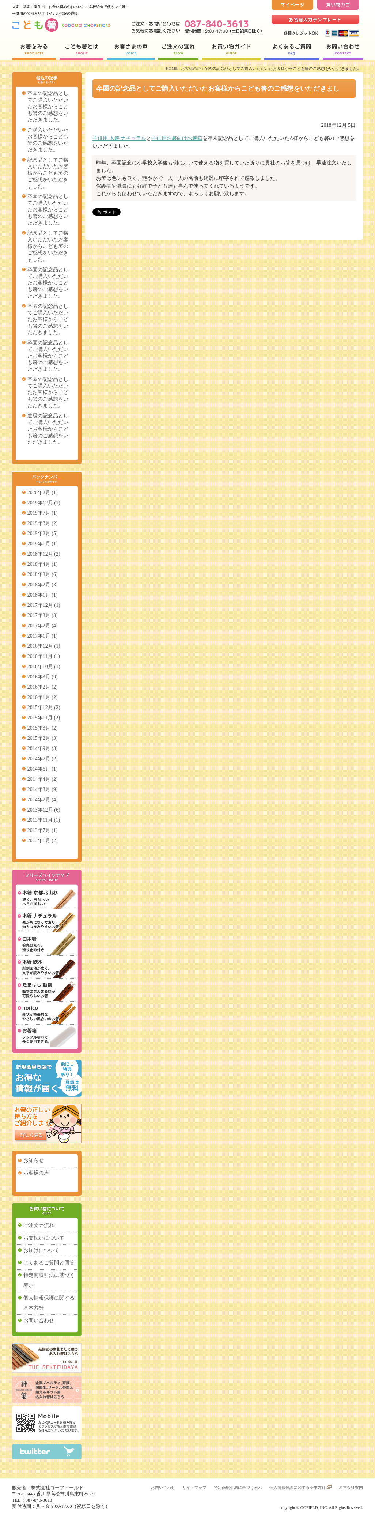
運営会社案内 (351, 1487)
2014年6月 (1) (42, 769)
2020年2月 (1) (42, 492)
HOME (172, 68)
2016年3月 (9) (42, 677)
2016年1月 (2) (42, 697)
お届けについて (41, 1250)
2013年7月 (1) (42, 830)
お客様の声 (191, 68)
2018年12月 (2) (43, 554)
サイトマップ (194, 1487)
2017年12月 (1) (43, 605)
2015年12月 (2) (43, 707)
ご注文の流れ (38, 1225)
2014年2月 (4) (42, 799)
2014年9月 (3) (42, 748)
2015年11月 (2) (43, 717)
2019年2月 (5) (42, 533)
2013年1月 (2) (42, 840)
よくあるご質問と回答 (49, 1263)
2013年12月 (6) (43, 810)
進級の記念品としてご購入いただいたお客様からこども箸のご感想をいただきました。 (47, 429)
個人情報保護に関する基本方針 (49, 1303)
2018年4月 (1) (42, 564)
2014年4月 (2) (42, 779)
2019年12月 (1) (43, 503)
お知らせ (33, 1160)
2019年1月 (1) (42, 543)
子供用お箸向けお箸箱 (176, 138)
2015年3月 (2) (42, 728)
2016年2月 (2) (42, 687)
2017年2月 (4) (42, 625)
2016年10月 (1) (43, 666)
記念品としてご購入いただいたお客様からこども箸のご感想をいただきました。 (47, 173)
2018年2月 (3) (42, 584)
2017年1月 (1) (42, 636)
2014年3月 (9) (42, 789)
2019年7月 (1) (42, 513)
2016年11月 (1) (43, 656)
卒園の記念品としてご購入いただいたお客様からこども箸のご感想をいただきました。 (47, 106)
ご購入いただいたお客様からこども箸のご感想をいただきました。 (47, 139)
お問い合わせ (38, 1320)
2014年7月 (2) (42, 758)
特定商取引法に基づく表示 (49, 1280)
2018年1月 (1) (42, 595)
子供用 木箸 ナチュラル (119, 138)
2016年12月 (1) (43, 646)
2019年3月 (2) (42, 523)
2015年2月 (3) (42, 738)
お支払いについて (43, 1238)
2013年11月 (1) (43, 820)
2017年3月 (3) (42, 615)
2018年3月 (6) (42, 574)
